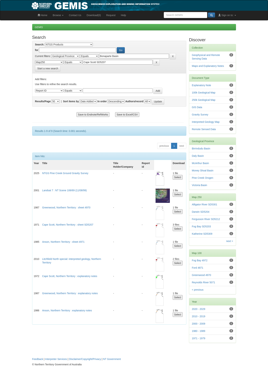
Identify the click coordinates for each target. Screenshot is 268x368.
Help (123, 15)
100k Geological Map (203, 92)
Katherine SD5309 (202, 233)
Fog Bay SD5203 (201, 226)
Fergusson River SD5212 (206, 219)
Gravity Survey (200, 114)
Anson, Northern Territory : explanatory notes (67, 310)
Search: (39, 44)
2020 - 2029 (198, 309)
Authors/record (134, 101)
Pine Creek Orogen (202, 177)
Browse (58, 15)
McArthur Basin (200, 163)
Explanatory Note (201, 85)
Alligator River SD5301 (204, 204)
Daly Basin (198, 155)
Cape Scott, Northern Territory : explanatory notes (69, 276)
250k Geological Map (203, 99)
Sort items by (71, 101)
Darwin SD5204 (200, 211)
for (36, 50)
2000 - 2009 (198, 323)
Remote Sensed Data (204, 129)
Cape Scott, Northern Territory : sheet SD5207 (67, 224)
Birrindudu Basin (201, 148)
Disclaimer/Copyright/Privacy (85, 359)
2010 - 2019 (198, 316)
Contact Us (75, 15)
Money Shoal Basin (202, 170)
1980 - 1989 (198, 331)
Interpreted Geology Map (206, 121)
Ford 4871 (197, 267)
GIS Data (197, 107)
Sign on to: (227, 15)
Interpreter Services (56, 359)
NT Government (112, 359)
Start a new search (47, 68)
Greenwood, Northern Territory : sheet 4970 (66, 207)
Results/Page (43, 101)
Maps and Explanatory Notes (208, 66)
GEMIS (39, 27)
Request (110, 15)
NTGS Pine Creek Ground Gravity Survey (65, 173)
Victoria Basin (199, 185)
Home (42, 15)
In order (102, 101)
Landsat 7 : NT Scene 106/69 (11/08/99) (64, 190)
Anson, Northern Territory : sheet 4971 (63, 241)
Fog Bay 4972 (199, 260)
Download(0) (94, 15)
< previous (197, 289)
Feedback (37, 359)
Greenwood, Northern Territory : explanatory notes (70, 293)
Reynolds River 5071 (203, 282)
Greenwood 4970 (201, 275)
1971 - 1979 (198, 338)
